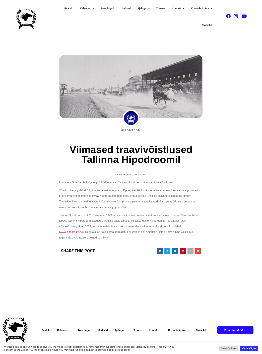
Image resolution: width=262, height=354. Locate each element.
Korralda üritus (201, 8)
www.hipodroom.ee (71, 231)
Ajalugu (143, 8)
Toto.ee (160, 8)
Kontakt (178, 8)
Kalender (87, 8)
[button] (160, 251)
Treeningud (107, 8)
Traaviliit (207, 25)
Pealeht (68, 8)
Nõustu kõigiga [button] (249, 348)
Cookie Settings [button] (228, 348)
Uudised (126, 8)
